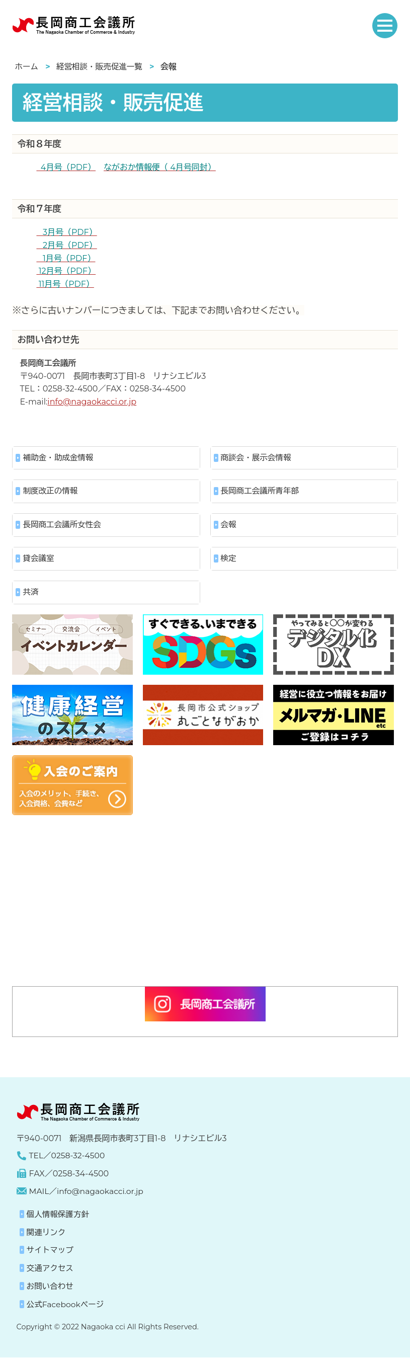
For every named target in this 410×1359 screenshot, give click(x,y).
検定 (229, 560)
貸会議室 (39, 560)
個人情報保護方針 (59, 1216)
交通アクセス (51, 1270)
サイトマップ (51, 1252)
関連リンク (47, 1234)
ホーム (27, 66)
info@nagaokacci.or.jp (91, 402)
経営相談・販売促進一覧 (101, 66)
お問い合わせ (51, 1288)
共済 (31, 594)
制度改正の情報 (51, 492)
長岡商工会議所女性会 (63, 525)
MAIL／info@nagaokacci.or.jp (88, 1193)
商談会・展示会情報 (257, 457)
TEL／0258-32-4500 (68, 1158)
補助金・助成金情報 (59, 457)
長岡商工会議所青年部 (261, 492)
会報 (229, 525)
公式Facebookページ (66, 1306)
